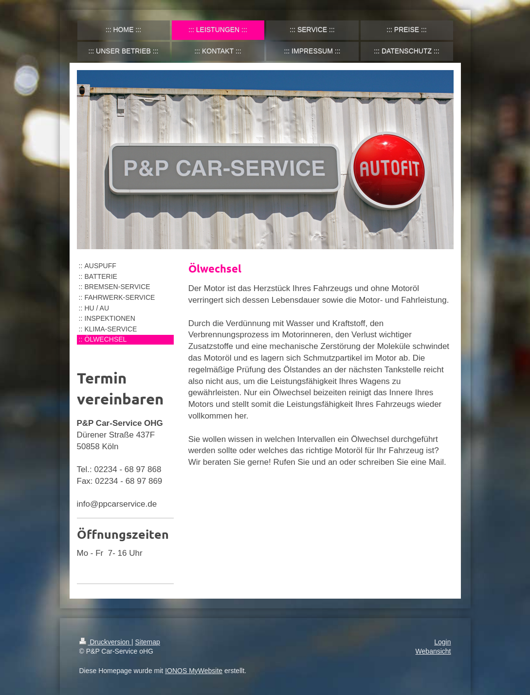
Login (442, 642)
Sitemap (147, 642)
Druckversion (105, 642)
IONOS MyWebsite (193, 671)
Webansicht (433, 651)
